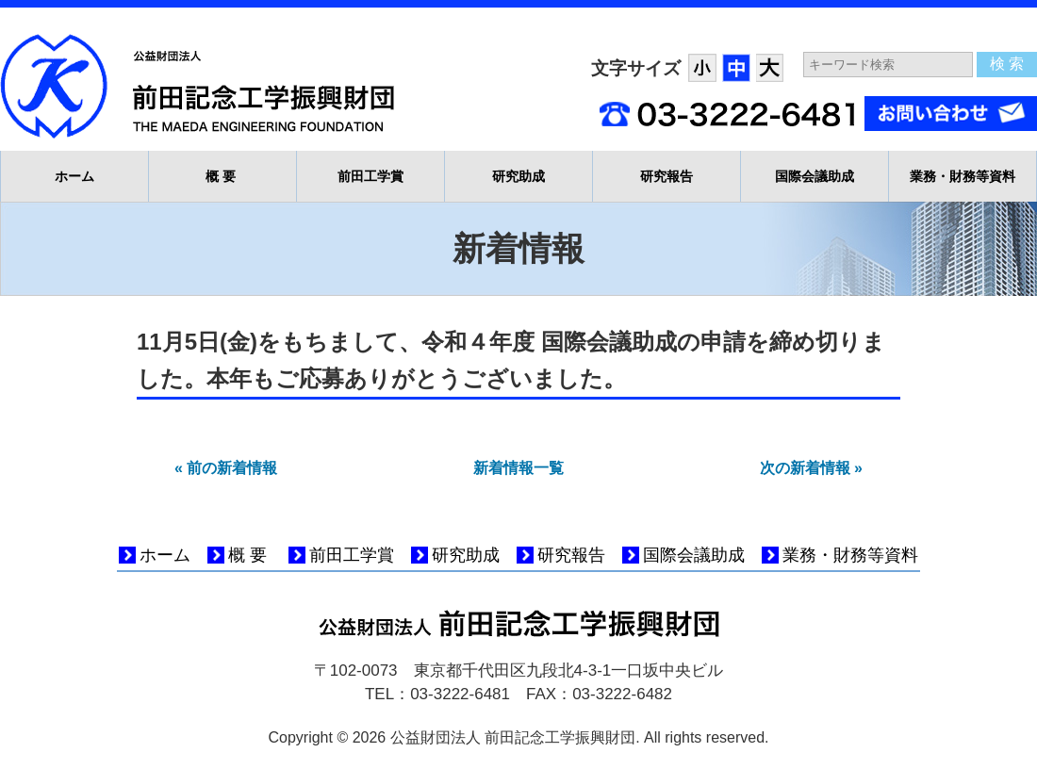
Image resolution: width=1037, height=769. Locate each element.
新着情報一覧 (518, 468)
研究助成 (518, 176)
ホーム (74, 176)
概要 (223, 176)
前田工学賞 (370, 176)
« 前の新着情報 (225, 468)
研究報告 (666, 176)
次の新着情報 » (811, 468)
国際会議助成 (814, 176)
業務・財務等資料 (962, 176)
